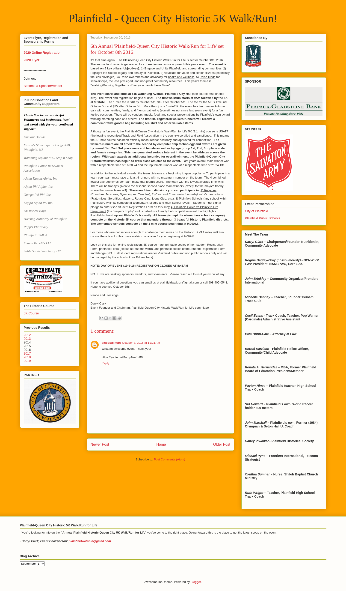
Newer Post (100, 444)
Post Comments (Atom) (169, 459)
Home (161, 444)
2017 (27, 353)
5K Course (31, 313)
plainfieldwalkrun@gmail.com (90, 541)
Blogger (196, 582)
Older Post (221, 444)
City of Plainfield (256, 211)
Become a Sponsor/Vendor (43, 86)
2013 (27, 338)
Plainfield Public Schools (262, 218)
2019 (27, 361)
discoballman (111, 342)
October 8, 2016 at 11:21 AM (141, 342)
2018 (27, 357)
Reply (105, 363)
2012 (27, 335)
